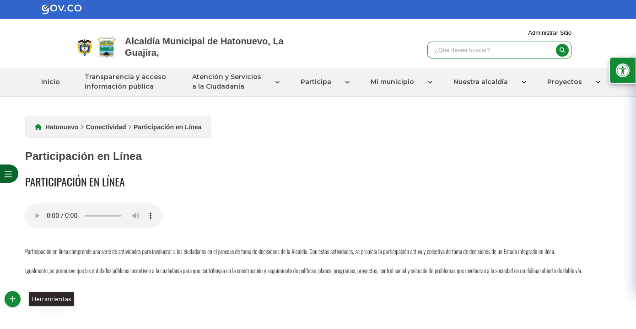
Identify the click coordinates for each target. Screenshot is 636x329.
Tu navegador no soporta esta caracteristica (93, 215)
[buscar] (562, 50)
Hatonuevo (61, 127)
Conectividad (106, 127)
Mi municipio (392, 82)
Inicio (50, 82)
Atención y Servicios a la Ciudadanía (226, 81)
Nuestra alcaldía (480, 82)
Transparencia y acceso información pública (125, 81)
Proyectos (564, 82)
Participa (316, 82)
